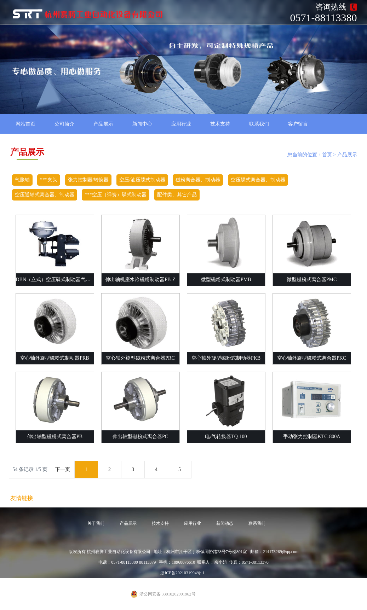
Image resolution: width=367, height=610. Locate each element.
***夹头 (48, 179)
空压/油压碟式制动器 (142, 179)
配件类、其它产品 (177, 194)
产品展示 (103, 124)
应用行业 (181, 124)
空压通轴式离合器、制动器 (44, 194)
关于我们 (95, 523)
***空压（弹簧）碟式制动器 (116, 194)
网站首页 (25, 124)
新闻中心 (142, 124)
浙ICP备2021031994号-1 (182, 572)
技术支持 (220, 124)
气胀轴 (22, 179)
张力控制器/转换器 (88, 179)
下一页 (62, 469)
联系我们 (259, 124)
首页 (327, 154)
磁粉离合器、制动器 (198, 179)
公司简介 (64, 124)
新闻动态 (224, 523)
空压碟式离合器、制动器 (258, 179)
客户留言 (298, 124)
